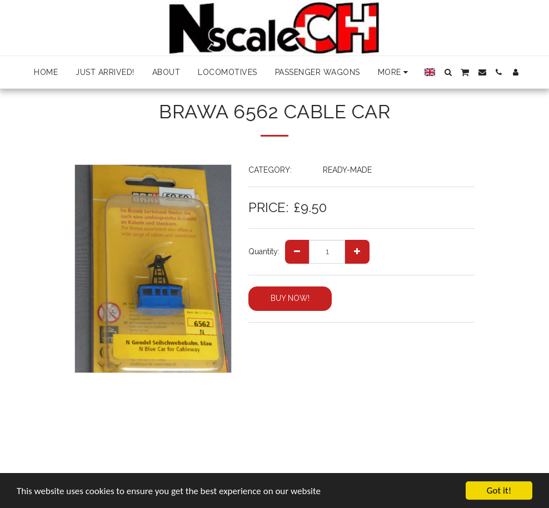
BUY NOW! (290, 298)
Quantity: (264, 251)
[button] (448, 72)
